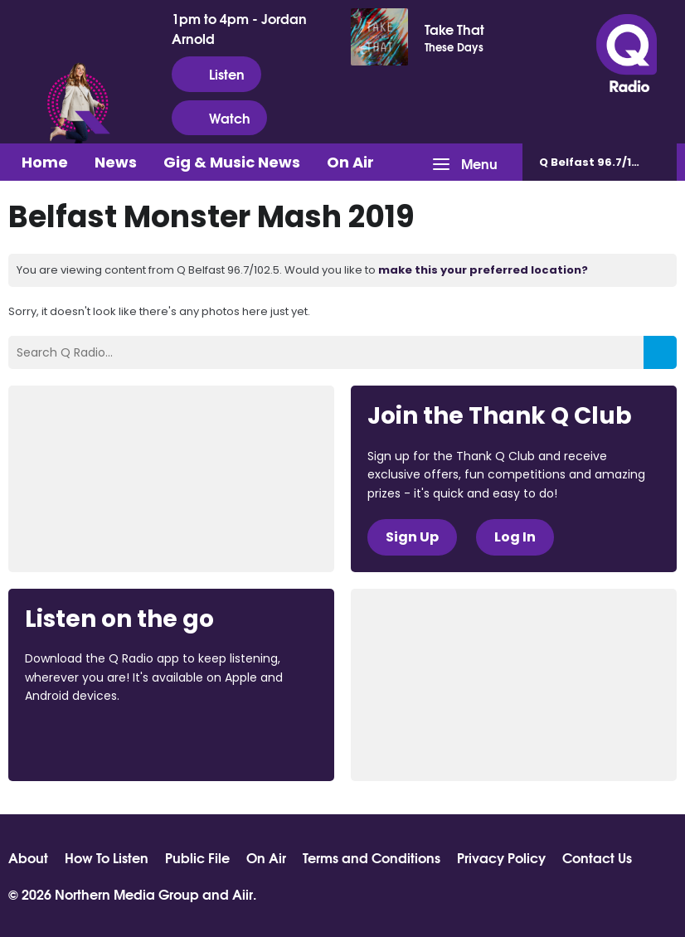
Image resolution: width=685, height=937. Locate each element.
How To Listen (106, 857)
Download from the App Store (89, 741)
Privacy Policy (501, 857)
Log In (515, 536)
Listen (216, 74)
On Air (350, 162)
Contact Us (597, 857)
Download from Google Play (228, 741)
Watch (219, 118)
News (116, 162)
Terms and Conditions (371, 857)
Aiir (242, 893)
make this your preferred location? (483, 270)
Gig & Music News (231, 162)
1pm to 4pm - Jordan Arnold (239, 28)
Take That (454, 29)
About (28, 857)
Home (45, 162)
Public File (197, 857)
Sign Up (412, 536)
